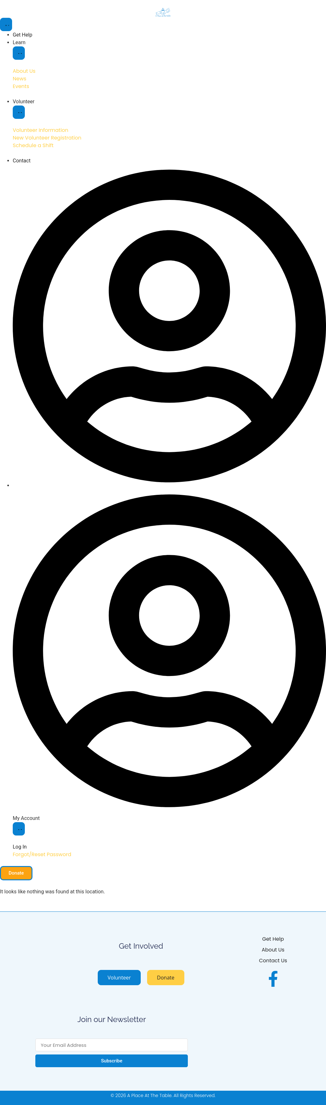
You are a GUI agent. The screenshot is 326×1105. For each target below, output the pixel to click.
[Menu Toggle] (6, 24)
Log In (20, 847)
